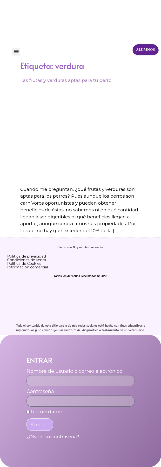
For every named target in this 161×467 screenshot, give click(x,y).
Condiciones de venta (26, 260)
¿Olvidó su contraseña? (53, 436)
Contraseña (40, 391)
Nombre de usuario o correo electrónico (74, 371)
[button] (16, 52)
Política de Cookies (24, 263)
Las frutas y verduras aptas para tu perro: (66, 80)
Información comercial (27, 267)
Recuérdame (44, 412)
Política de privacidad (26, 256)
